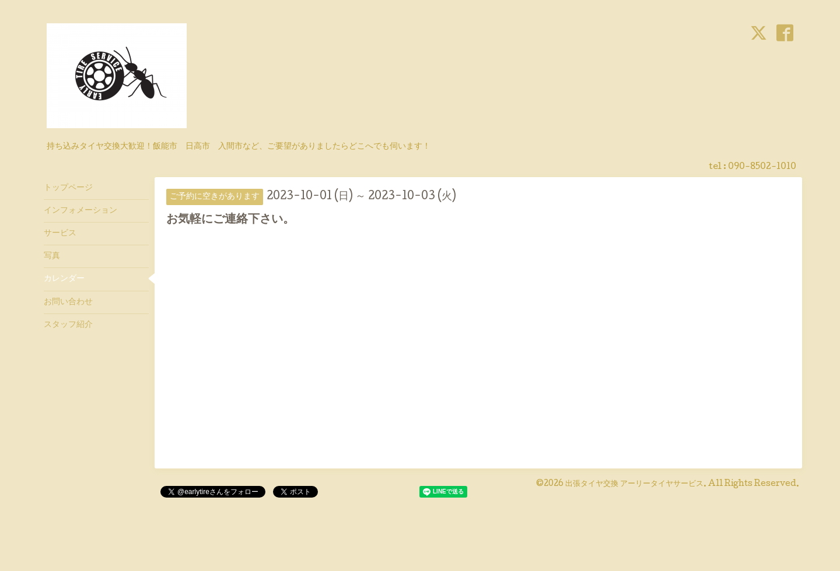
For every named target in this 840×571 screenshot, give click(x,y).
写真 (52, 256)
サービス (60, 233)
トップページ (68, 188)
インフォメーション (80, 211)
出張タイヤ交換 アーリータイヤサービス (634, 484)
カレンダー (64, 279)
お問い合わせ (68, 302)
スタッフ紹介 (68, 325)
